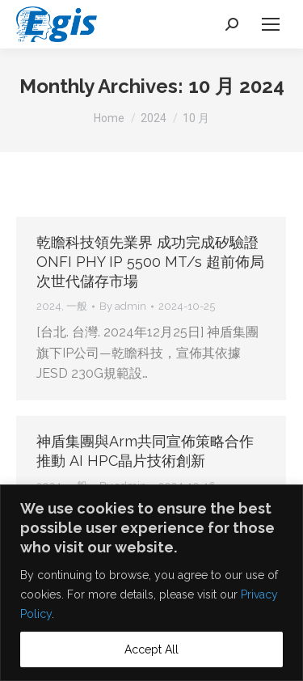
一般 (76, 306)
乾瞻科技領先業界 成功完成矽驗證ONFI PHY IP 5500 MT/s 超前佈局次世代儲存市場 (150, 262)
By (122, 306)
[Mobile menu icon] (271, 24)
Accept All (151, 649)
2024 (48, 306)
